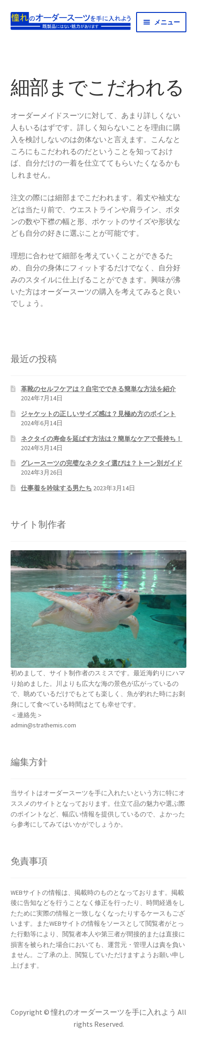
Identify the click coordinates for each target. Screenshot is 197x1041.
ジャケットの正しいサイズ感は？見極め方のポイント (98, 414)
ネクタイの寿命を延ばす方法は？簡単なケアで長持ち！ (101, 438)
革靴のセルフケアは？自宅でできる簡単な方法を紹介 (98, 389)
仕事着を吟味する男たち (56, 488)
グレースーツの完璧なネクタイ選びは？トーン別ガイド (101, 463)
